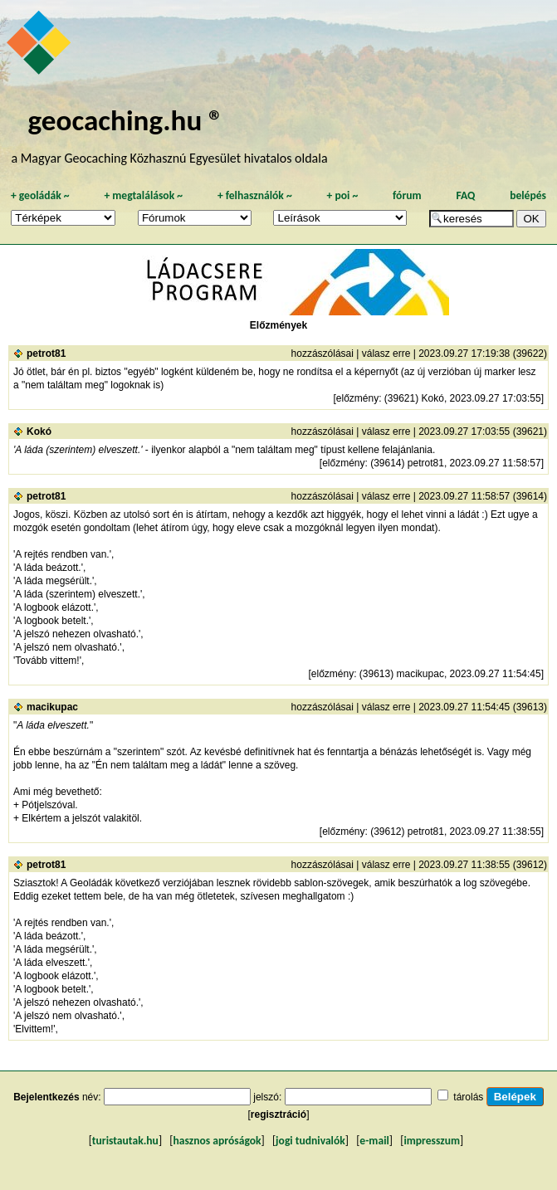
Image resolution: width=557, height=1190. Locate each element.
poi (342, 195)
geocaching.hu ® (126, 120)
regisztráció (278, 1114)
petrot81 (46, 353)
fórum (407, 195)
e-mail (373, 1141)
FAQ (465, 195)
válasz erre (386, 353)
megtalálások (143, 195)
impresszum (431, 1141)
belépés (528, 195)
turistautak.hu (125, 1141)
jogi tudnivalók (310, 1141)
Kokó (39, 431)
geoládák (40, 195)
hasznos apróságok (217, 1141)
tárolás (468, 1097)
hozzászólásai (322, 353)
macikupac (52, 707)
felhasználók (255, 195)
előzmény (357, 398)
